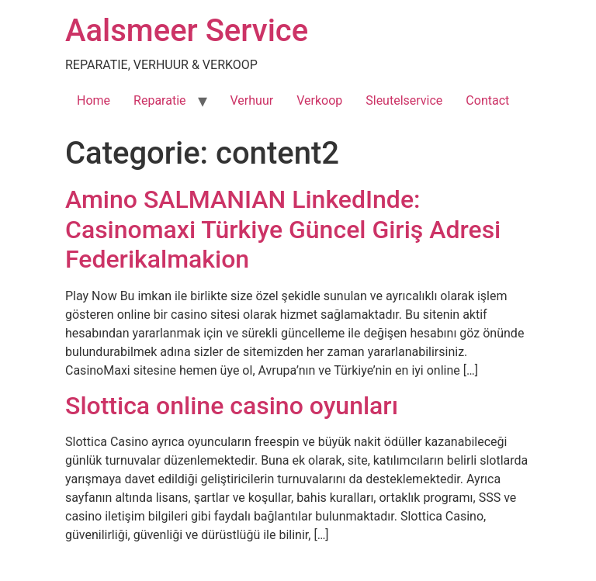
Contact (487, 100)
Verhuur (252, 100)
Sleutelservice (404, 100)
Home (93, 100)
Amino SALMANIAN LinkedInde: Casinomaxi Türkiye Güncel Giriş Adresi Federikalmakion (283, 229)
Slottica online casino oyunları (231, 405)
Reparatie (159, 100)
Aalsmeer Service (186, 30)
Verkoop (319, 100)
